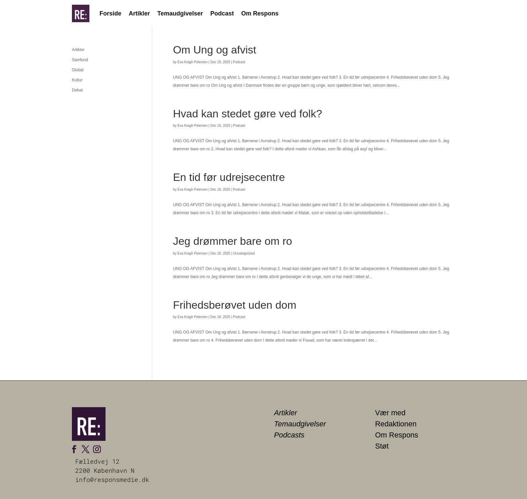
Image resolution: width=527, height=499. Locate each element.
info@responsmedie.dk (112, 479)
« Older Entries (186, 368)
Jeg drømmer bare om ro (232, 241)
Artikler (139, 13)
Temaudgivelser (180, 13)
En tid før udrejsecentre (229, 177)
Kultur (77, 80)
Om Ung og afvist (214, 50)
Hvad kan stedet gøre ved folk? (247, 114)
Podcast (222, 13)
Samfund (80, 59)
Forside (110, 13)
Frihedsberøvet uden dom (234, 305)
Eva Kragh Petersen (192, 62)
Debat (77, 90)
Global (78, 70)
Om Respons (260, 13)
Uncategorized (243, 253)
